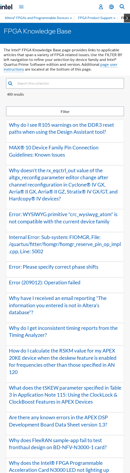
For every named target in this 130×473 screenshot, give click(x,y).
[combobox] (68, 83)
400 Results (15, 94)
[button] (10, 83)
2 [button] (58, 441)
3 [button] (65, 441)
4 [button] (73, 441)
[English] (111, 6)
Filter (92, 111)
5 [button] (80, 441)
